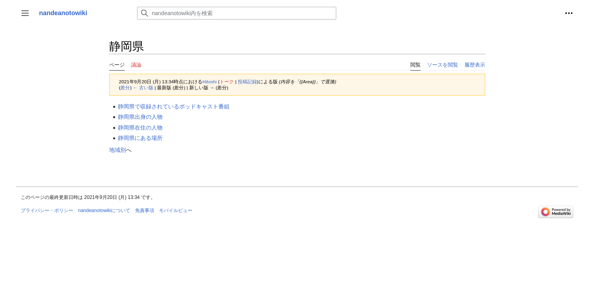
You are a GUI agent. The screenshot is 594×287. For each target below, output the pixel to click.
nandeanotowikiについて (104, 210)
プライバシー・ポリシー (47, 210)
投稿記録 (247, 81)
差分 (125, 87)
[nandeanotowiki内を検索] (236, 13)
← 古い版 (143, 87)
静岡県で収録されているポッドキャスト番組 (173, 106)
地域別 (117, 150)
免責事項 (144, 210)
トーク (227, 81)
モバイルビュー (175, 210)
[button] (25, 13)
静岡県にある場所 (140, 138)
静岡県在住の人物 (140, 127)
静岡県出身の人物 (140, 117)
